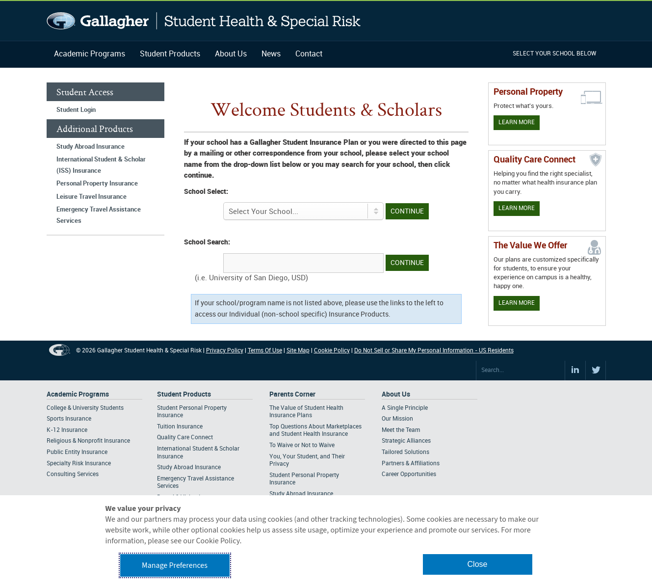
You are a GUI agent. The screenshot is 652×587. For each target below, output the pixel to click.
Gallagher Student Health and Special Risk (204, 20)
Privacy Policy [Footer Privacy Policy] (224, 350)
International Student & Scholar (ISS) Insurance (101, 165)
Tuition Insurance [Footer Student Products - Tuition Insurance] (180, 427)
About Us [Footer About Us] (396, 394)
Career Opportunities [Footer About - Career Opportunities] (409, 474)
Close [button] (478, 564)
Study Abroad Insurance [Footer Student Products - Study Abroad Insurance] (189, 467)
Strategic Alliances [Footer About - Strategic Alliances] (406, 441)
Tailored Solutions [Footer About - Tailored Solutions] (405, 452)
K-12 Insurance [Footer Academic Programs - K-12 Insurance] (67, 430)
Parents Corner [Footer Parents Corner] (292, 394)
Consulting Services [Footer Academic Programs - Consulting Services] (73, 474)
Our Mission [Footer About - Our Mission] (397, 419)
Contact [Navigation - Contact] (308, 54)
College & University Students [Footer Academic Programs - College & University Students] (85, 408)
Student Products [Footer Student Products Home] (184, 394)
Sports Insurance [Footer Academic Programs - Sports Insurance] (69, 419)
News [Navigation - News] (271, 54)
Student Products (170, 54)
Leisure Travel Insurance (91, 196)
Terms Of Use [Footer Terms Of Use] (265, 350)
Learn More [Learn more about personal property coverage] (516, 122)
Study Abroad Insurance (90, 146)
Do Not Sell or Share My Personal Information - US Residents (434, 350)
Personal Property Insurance (97, 183)
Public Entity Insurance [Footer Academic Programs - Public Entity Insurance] (77, 452)
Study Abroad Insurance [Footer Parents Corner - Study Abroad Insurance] (301, 494)
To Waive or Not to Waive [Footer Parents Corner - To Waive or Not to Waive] (302, 445)
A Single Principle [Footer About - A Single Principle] (405, 408)
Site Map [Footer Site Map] (298, 350)
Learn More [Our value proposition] (516, 303)
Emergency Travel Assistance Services (98, 215)
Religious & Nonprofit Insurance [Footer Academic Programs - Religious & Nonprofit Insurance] (88, 441)
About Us (231, 54)
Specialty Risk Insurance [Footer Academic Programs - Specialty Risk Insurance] (79, 463)
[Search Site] (520, 370)
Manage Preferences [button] (175, 565)
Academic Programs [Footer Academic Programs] (78, 394)
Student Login (76, 110)
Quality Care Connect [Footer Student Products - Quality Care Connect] (185, 437)
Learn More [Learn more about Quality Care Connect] (516, 208)
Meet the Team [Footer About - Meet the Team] (401, 430)
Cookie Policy (332, 350)
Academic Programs (89, 54)
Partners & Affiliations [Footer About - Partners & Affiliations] (411, 463)
